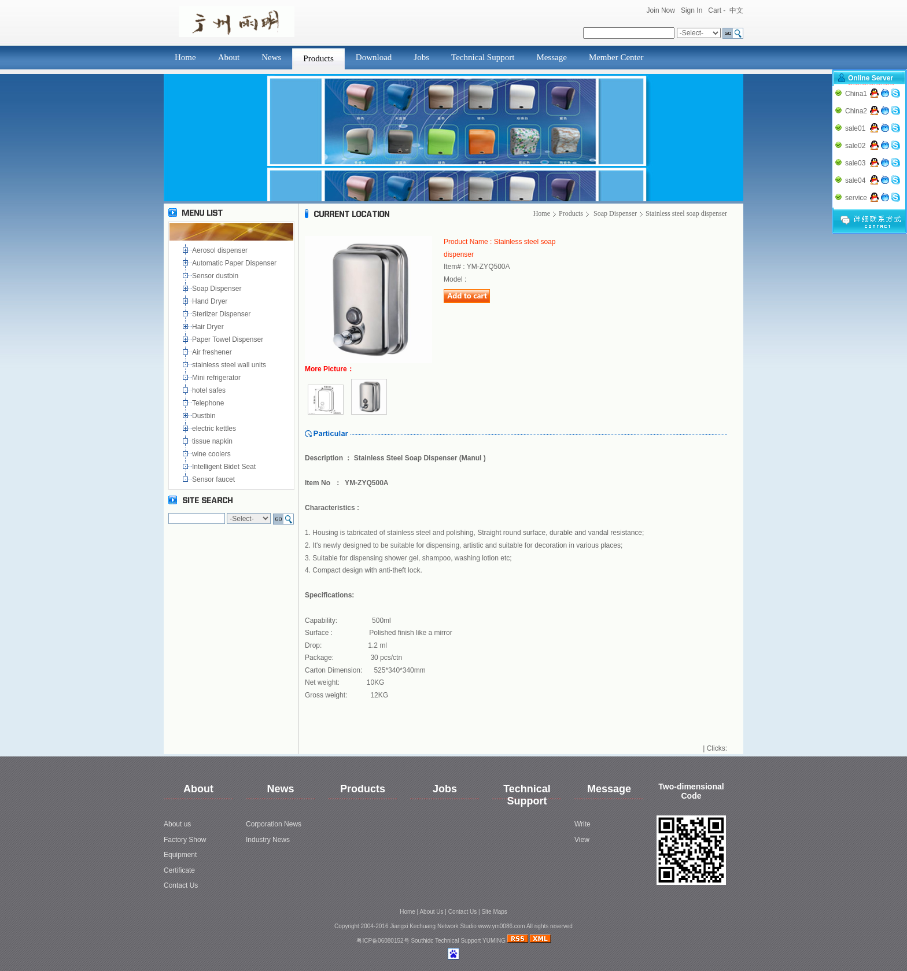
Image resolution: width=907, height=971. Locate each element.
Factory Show (185, 840)
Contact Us (181, 885)
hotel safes (211, 390)
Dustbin (205, 416)
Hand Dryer (211, 301)
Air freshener (213, 352)
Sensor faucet (214, 479)
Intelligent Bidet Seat (226, 467)
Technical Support (482, 57)
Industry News (268, 840)
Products (318, 58)
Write (582, 824)
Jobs (421, 57)
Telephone (210, 403)
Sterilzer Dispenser (222, 314)
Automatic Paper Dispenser (235, 263)
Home (185, 57)
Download (374, 57)
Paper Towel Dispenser (229, 339)
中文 (736, 10)
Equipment (180, 855)
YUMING (494, 940)
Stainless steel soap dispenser (686, 213)
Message (551, 57)
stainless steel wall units (230, 365)
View (581, 840)
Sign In (691, 10)
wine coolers (212, 454)
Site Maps (494, 912)
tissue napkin (213, 441)
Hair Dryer (209, 327)
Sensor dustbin (217, 276)
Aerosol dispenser (220, 250)
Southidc (422, 940)
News (271, 57)
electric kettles (215, 428)
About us (177, 824)
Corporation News (273, 824)
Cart (714, 10)
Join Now (661, 10)
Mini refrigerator (218, 378)
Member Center (616, 57)
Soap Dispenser (218, 289)
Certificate (179, 870)
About (229, 57)
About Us (431, 912)
